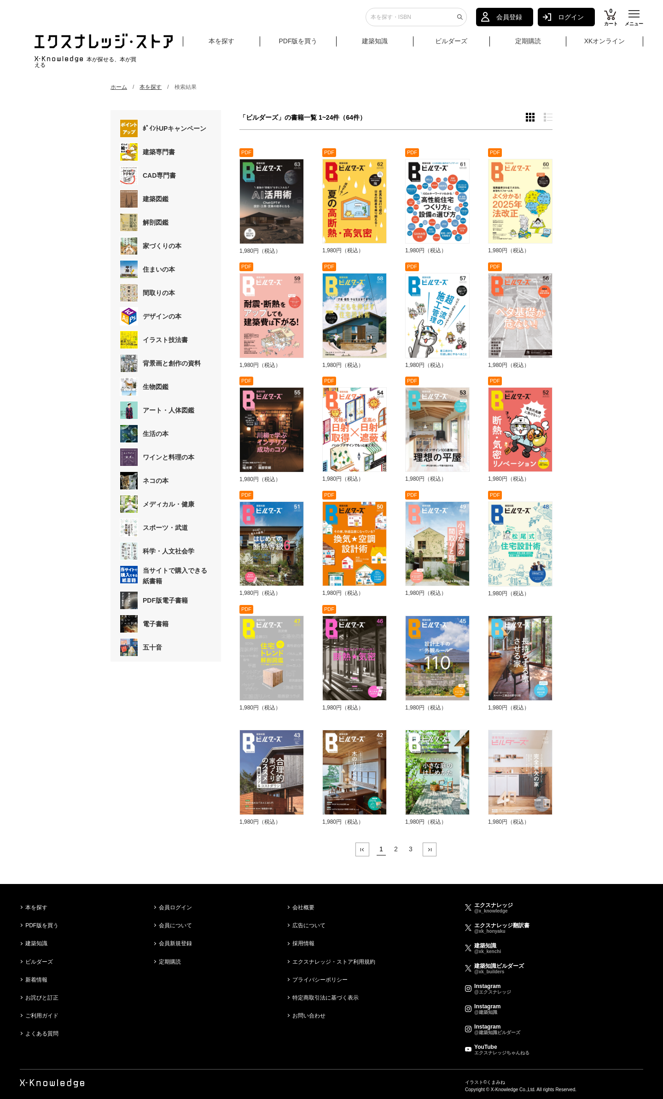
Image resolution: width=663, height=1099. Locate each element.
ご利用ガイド (41, 1015)
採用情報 (303, 943)
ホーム (118, 87)
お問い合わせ (309, 1015)
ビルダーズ (451, 44)
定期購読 (528, 44)
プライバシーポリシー (320, 980)
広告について (309, 925)
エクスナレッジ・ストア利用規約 (333, 962)
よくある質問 (41, 1033)
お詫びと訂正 (41, 997)
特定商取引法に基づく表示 (325, 997)
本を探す (233, 45)
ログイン (571, 20)
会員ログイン (175, 907)
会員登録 (509, 20)
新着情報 (36, 980)
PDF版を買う (298, 44)
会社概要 (303, 907)
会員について (175, 925)
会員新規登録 (175, 943)
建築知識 (375, 44)
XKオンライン (604, 44)
